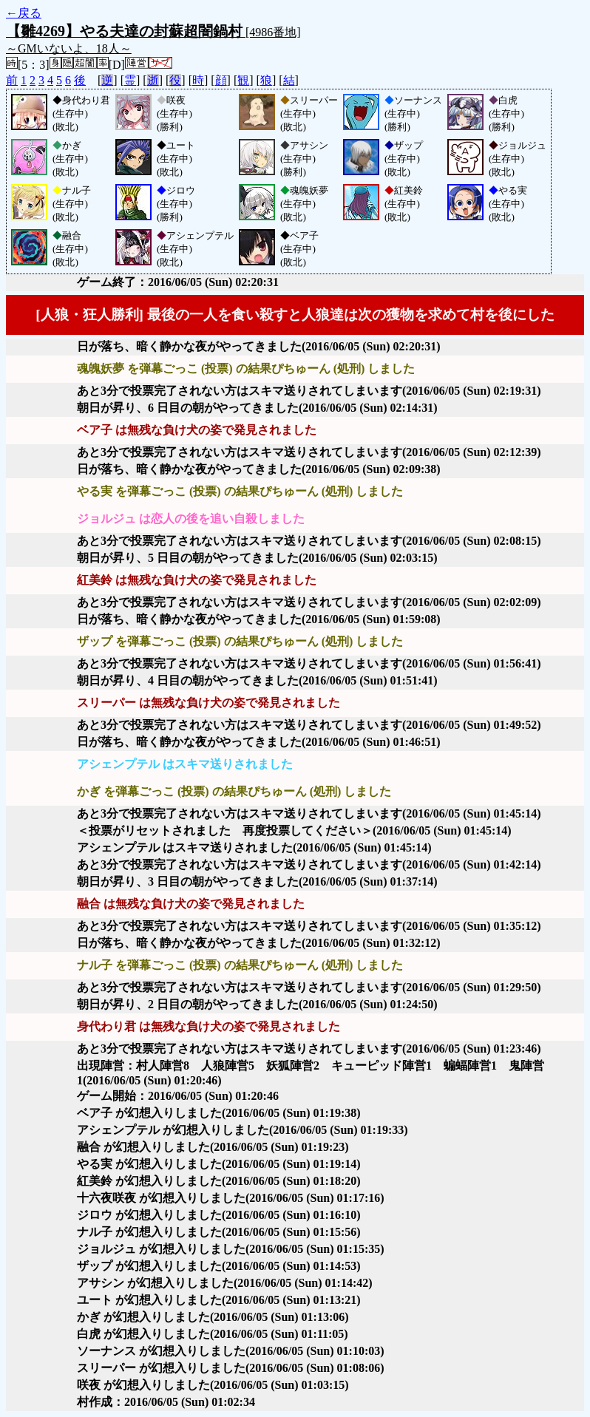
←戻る (23, 13)
